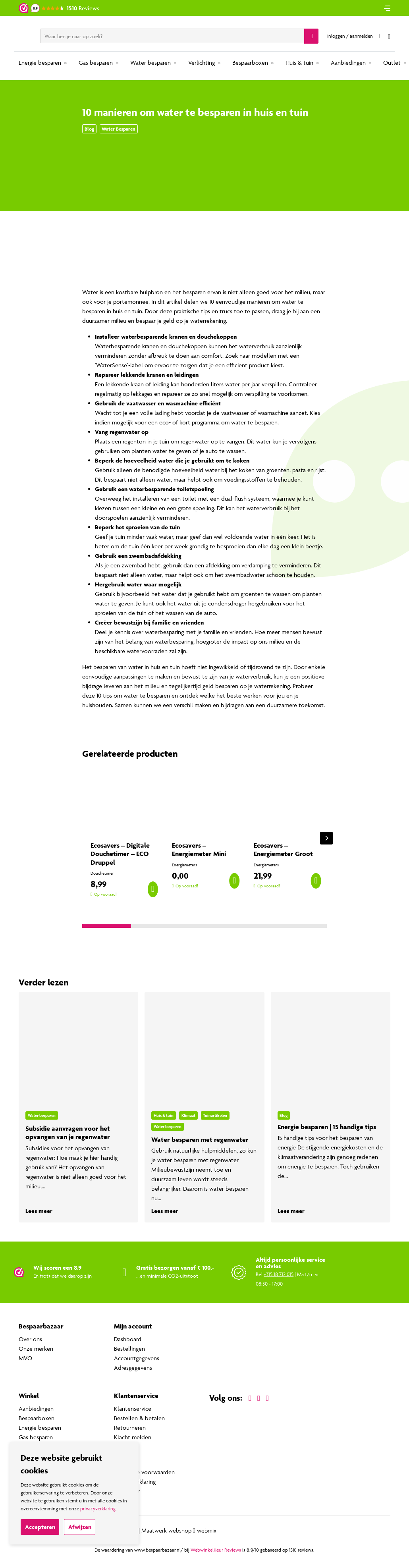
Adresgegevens (133, 1367)
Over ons (30, 1339)
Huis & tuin (299, 62)
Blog (89, 129)
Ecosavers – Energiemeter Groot (283, 849)
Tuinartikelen (215, 1115)
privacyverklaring (98, 1509)
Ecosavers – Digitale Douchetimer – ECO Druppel (120, 853)
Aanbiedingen (348, 62)
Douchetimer (102, 873)
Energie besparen (40, 62)
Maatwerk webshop (166, 1530)
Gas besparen (96, 62)
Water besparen (150, 62)
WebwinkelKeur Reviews (216, 1550)
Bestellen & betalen (139, 1418)
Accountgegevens (136, 1358)
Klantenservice (132, 1408)
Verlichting (201, 62)
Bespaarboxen (250, 62)
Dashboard (127, 1339)
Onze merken (36, 1348)
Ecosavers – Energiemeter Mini (199, 849)
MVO (25, 1358)
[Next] (326, 838)
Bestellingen (129, 1348)
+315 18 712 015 (278, 1274)
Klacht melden (132, 1437)
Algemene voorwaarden (144, 1472)
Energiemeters (184, 865)
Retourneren (130, 1427)
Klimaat (188, 1115)
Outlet (392, 62)
